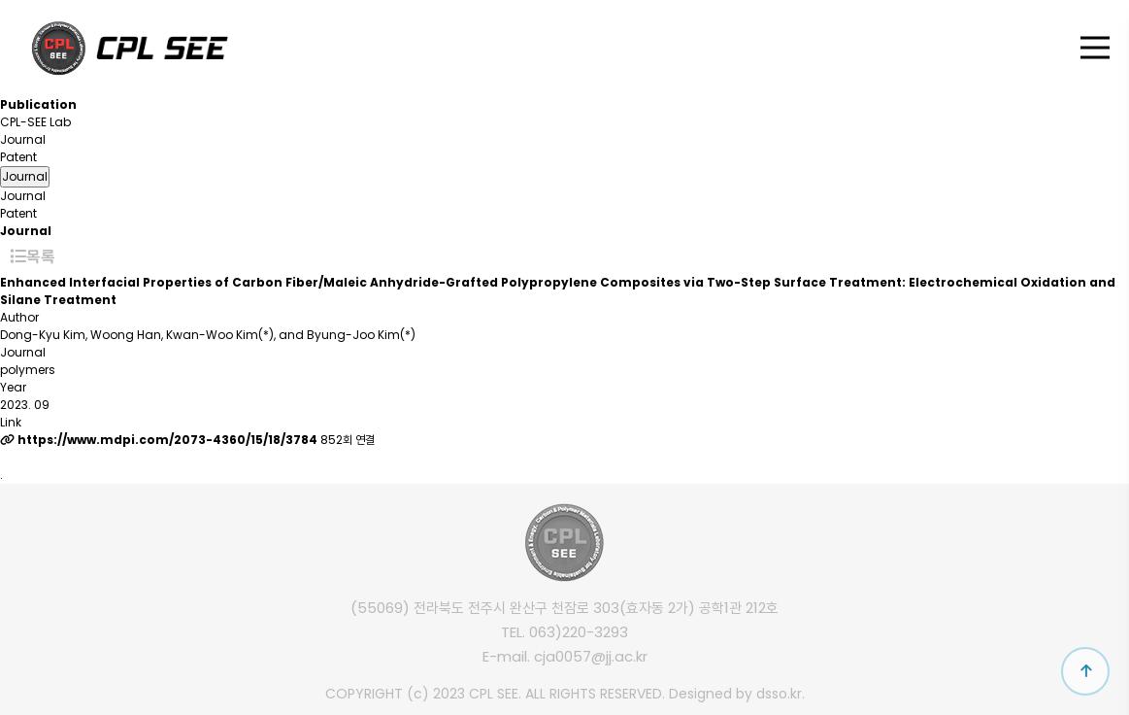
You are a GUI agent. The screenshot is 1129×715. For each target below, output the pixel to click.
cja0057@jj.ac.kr (591, 656)
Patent (18, 157)
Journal (23, 139)
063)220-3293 (578, 632)
